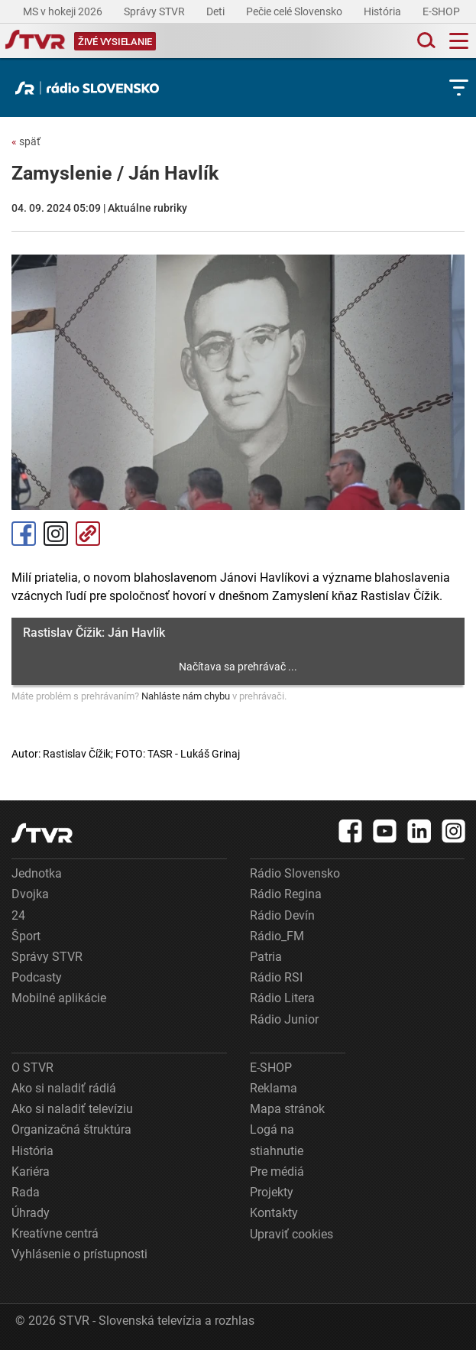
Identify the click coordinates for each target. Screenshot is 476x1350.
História (383, 11)
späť (25, 141)
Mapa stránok (287, 1109)
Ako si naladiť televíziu (72, 1109)
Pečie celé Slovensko (295, 11)
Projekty (271, 1192)
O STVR (32, 1067)
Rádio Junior (284, 1019)
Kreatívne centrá (55, 1233)
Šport (25, 936)
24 (18, 915)
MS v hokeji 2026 (64, 11)
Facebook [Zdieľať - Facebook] (23, 533)
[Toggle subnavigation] (459, 87)
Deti (216, 11)
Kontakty (274, 1213)
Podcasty (36, 977)
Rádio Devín (282, 915)
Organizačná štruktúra (71, 1129)
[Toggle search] (425, 41)
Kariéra (30, 1171)
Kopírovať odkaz (88, 533)
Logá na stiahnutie (276, 1139)
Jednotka (36, 873)
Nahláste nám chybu (185, 696)
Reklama (273, 1088)
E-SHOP (442, 11)
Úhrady (30, 1213)
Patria (266, 956)
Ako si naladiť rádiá (63, 1088)
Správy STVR (155, 11)
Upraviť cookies (291, 1234)
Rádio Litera (282, 998)
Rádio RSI (276, 977)
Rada (25, 1192)
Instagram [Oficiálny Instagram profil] (56, 533)
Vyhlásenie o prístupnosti (79, 1254)
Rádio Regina (286, 894)
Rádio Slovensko (295, 873)
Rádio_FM (277, 936)
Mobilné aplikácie (58, 998)
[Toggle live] (115, 41)
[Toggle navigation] (459, 41)
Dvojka (30, 894)
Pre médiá (277, 1171)
